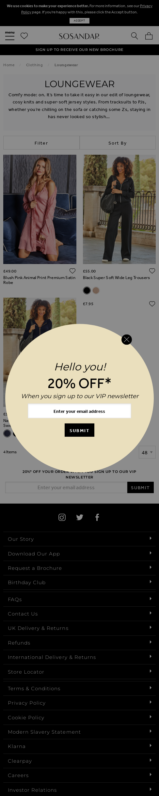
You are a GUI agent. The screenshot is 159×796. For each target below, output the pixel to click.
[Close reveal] (126, 340)
